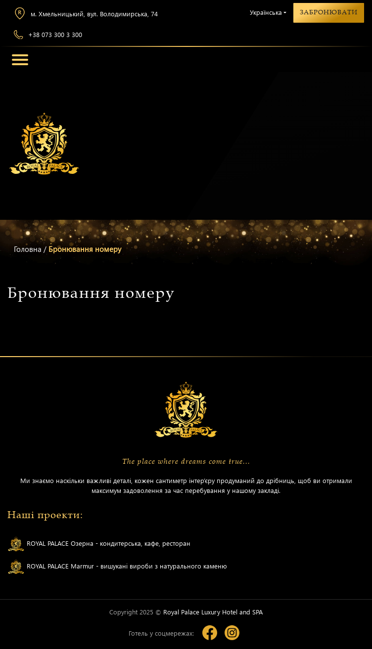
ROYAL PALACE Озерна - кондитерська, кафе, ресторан (98, 544)
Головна (28, 249)
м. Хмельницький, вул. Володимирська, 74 (86, 13)
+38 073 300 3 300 (48, 35)
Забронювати (329, 12)
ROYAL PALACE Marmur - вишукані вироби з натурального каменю (117, 566)
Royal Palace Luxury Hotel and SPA (213, 612)
